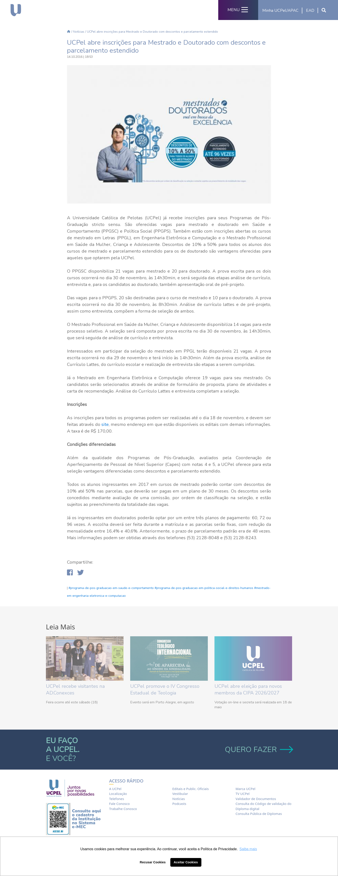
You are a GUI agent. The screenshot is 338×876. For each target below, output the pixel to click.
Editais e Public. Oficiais (190, 788)
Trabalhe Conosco (123, 808)
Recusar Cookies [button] (153, 862)
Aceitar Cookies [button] (186, 862)
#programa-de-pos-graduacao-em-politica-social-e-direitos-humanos (204, 588)
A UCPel (115, 788)
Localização (118, 793)
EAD (310, 10)
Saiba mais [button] (248, 849)
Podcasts (179, 803)
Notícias (78, 32)
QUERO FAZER (258, 749)
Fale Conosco (119, 803)
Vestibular (180, 793)
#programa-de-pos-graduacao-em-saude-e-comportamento (111, 588)
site (105, 424)
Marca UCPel (245, 788)
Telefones (116, 798)
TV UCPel (243, 793)
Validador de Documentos (256, 798)
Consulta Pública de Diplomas (259, 813)
